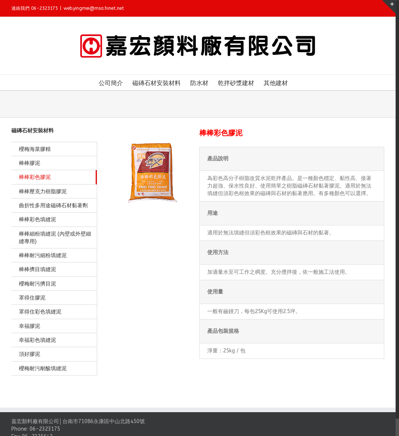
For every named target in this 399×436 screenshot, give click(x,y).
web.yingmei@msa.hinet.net (94, 8)
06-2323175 (44, 429)
